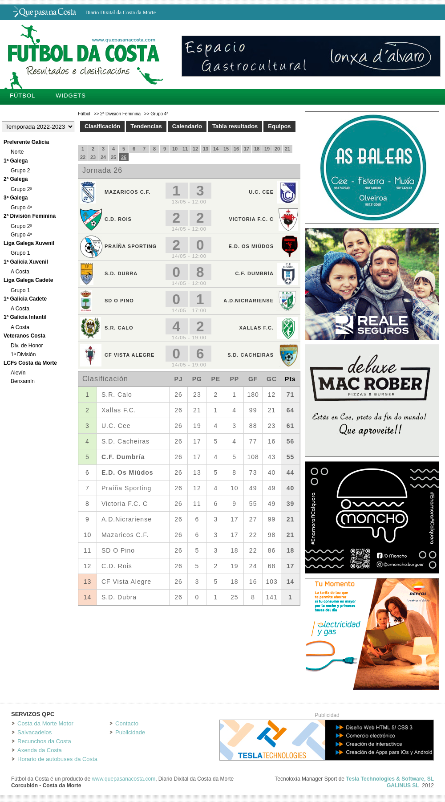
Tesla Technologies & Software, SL (390, 779)
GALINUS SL (403, 785)
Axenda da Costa (39, 750)
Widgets (71, 95)
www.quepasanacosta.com (123, 779)
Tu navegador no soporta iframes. (189, 375)
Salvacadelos (34, 732)
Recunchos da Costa (44, 741)
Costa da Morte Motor (45, 723)
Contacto (126, 723)
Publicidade (130, 732)
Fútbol (22, 95)
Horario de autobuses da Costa (57, 759)
